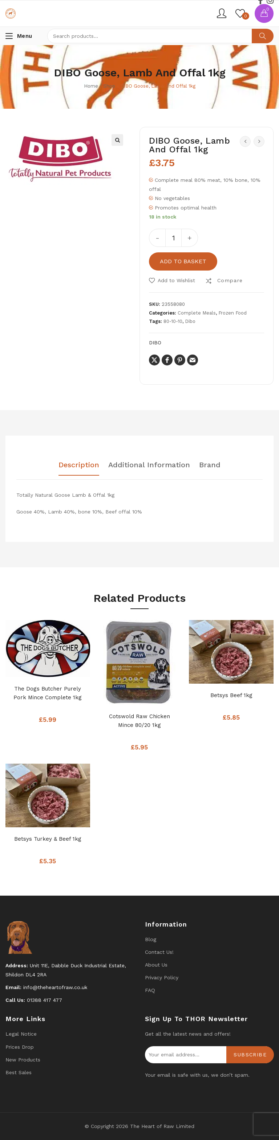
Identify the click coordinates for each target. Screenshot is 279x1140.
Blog (150, 939)
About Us (156, 965)
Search (263, 36)
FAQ (150, 990)
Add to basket (183, 261)
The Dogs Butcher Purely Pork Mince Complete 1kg (47, 693)
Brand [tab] (210, 465)
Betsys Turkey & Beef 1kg (47, 839)
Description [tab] (78, 465)
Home (91, 86)
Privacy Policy (161, 977)
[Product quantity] (173, 238)
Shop (109, 86)
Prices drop (19, 1047)
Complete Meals (197, 313)
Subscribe (250, 1054)
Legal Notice (21, 1034)
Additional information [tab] (149, 465)
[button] (117, 140)
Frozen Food (232, 313)
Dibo (190, 321)
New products (22, 1060)
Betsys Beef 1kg (231, 695)
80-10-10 (172, 321)
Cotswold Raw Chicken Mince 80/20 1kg (139, 720)
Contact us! (159, 952)
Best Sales (18, 1072)
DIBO (155, 342)
